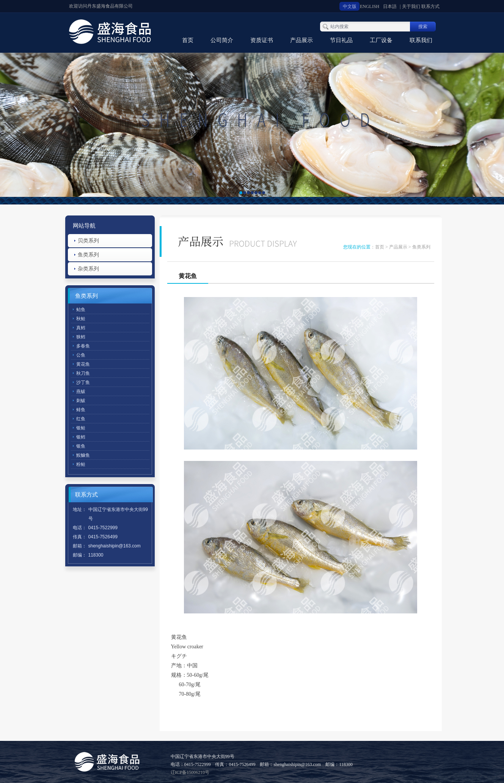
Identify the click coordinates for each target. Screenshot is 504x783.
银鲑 (80, 428)
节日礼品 (341, 40)
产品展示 (301, 40)
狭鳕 (80, 337)
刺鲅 (80, 400)
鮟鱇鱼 (83, 455)
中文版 (349, 6)
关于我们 (411, 6)
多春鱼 (83, 346)
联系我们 (421, 40)
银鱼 (80, 446)
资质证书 (261, 40)
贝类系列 (88, 241)
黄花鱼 (83, 364)
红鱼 (80, 418)
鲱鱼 (80, 409)
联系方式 (430, 6)
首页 (187, 40)
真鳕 (80, 327)
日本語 (390, 6)
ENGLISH (369, 6)
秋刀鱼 (83, 373)
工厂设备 (381, 40)
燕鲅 (80, 391)
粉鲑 (80, 464)
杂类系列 (88, 269)
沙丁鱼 (83, 382)
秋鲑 (80, 318)
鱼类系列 (88, 255)
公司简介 (221, 40)
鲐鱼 (80, 309)
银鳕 (80, 437)
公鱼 (80, 355)
